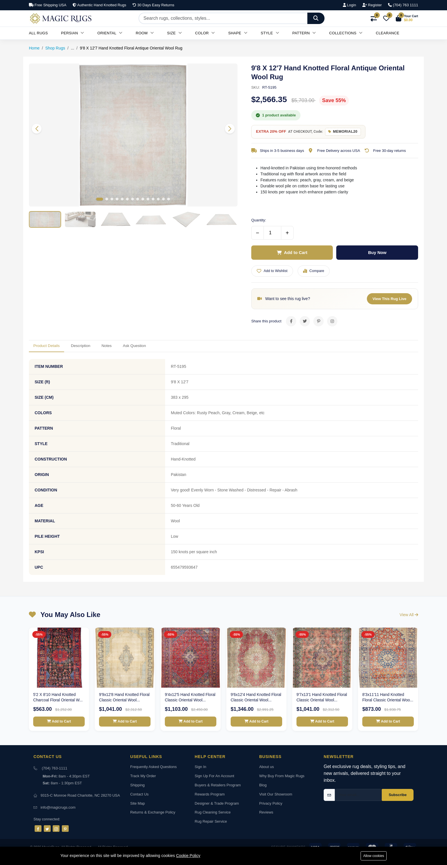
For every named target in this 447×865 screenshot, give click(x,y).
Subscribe (398, 806)
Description (91, 349)
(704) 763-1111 (54, 780)
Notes (124, 349)
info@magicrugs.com (58, 819)
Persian (72, 33)
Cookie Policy (188, 855)
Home (34, 48)
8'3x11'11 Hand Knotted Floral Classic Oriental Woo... (383, 705)
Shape (237, 33)
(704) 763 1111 (403, 5)
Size (174, 33)
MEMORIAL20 (349, 132)
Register (372, 5)
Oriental (109, 33)
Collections (346, 33)
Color (205, 33)
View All (408, 619)
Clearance (387, 33)
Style (270, 33)
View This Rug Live (389, 301)
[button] (407, 18)
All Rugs (38, 33)
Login (349, 5)
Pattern (304, 33)
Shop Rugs (55, 48)
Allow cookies (372, 856)
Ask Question (158, 349)
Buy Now (377, 253)
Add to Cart (292, 253)
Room (145, 33)
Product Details (50, 349)
